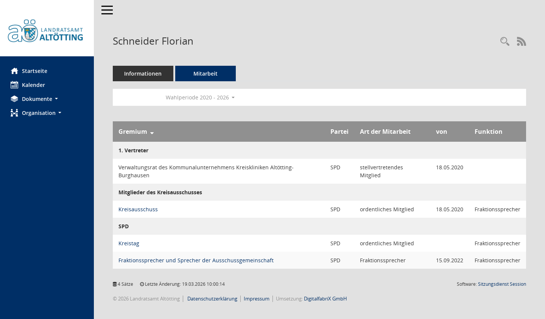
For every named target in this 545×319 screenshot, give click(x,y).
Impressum (257, 298)
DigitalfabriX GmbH (326, 298)
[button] (47, 99)
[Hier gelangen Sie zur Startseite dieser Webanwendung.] (47, 31)
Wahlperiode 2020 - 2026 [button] (201, 97)
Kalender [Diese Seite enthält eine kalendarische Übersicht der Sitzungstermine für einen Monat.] (28, 84)
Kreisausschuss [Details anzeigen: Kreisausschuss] (139, 209)
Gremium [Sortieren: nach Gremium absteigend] (133, 131)
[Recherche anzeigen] (505, 42)
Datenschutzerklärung (212, 298)
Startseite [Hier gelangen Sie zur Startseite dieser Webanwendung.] (29, 70)
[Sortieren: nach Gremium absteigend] (152, 131)
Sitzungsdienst (502, 284)
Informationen (144, 73)
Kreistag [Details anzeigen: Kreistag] (129, 243)
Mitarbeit (206, 73)
